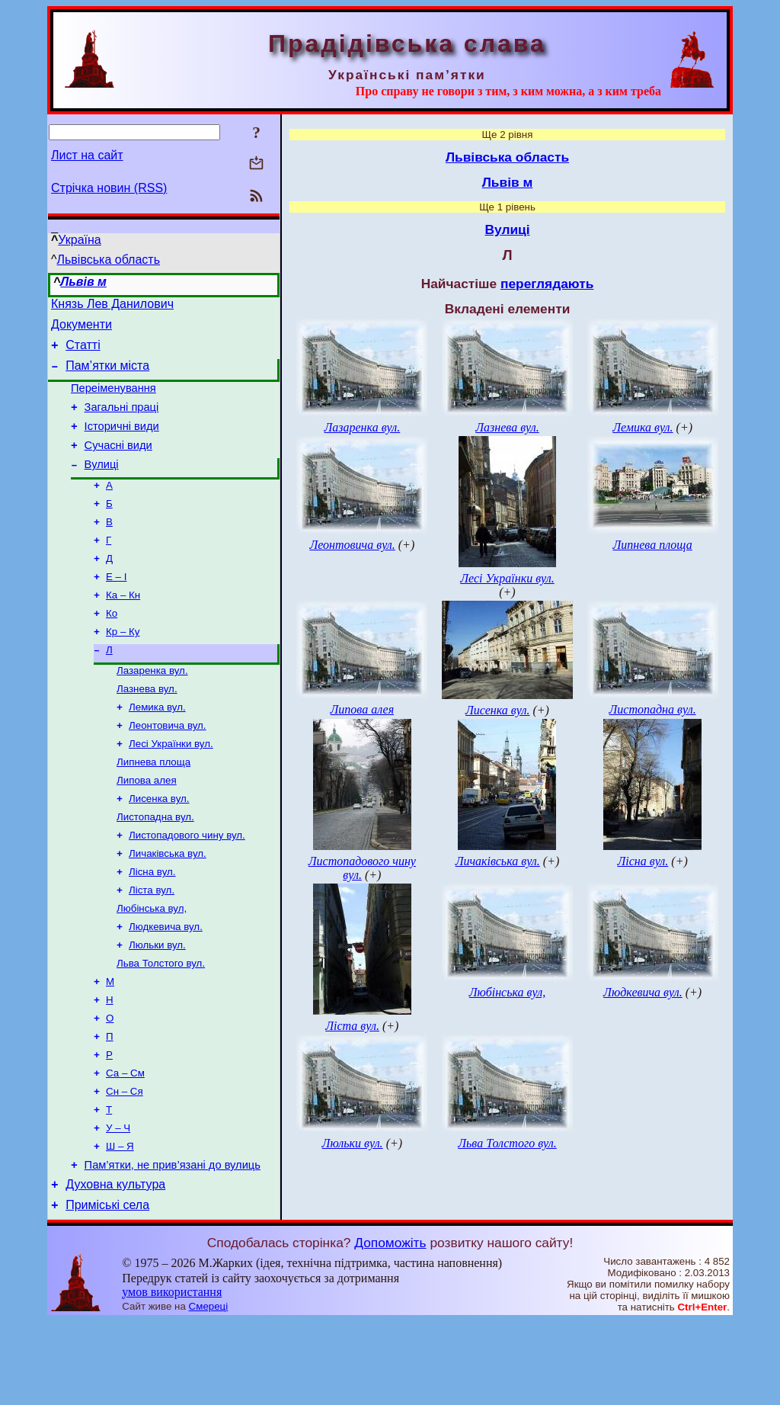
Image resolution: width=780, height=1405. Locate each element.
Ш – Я (120, 1223)
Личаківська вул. (167, 906)
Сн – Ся (124, 1163)
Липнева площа (153, 807)
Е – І (116, 606)
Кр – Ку (122, 666)
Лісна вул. (152, 926)
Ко (111, 646)
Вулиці (102, 485)
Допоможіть (390, 1326)
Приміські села (107, 1288)
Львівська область (108, 259)
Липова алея (147, 826)
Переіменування (113, 399)
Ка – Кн (123, 626)
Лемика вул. (157, 747)
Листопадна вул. (155, 866)
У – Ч (118, 1203)
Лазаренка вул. (152, 708)
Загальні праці (122, 421)
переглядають (546, 283)
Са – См (125, 1144)
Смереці (209, 1390)
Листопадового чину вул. (187, 886)
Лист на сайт (87, 155)
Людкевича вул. (166, 985)
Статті (83, 351)
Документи (81, 328)
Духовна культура (115, 1265)
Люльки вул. (157, 1005)
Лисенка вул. (159, 846)
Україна (79, 239)
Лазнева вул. (147, 727)
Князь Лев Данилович (112, 306)
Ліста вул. (151, 945)
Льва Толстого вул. (161, 1025)
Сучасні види (118, 463)
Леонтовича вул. (167, 767)
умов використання (172, 1375)
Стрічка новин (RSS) (109, 187)
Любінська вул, (152, 965)
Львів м (83, 281)
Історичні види (122, 442)
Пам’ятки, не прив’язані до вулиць (173, 1244)
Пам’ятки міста (107, 374)
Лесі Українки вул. (171, 787)
